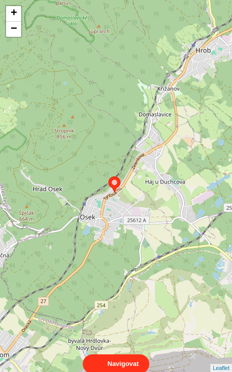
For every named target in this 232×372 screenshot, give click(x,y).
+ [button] (14, 13)
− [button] (14, 29)
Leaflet (221, 359)
